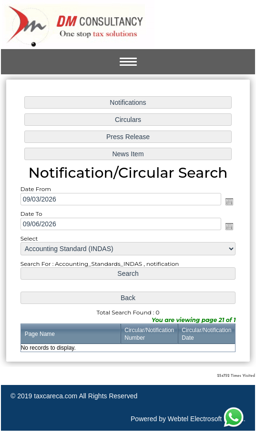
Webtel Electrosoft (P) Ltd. (207, 419)
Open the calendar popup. (226, 202)
